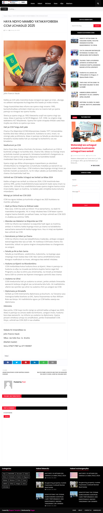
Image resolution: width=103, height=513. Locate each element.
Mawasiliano (97, 510)
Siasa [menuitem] (55, 3)
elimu (24, 483)
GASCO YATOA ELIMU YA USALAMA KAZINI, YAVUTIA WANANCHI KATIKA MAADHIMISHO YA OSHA (89, 41)
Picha (18, 480)
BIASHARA (11, 474)
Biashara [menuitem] (69, 3)
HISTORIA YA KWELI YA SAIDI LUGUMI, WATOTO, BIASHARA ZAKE (90, 104)
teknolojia (6, 487)
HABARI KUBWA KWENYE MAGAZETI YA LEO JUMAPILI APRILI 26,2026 (89, 94)
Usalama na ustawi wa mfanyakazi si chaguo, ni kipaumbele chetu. (89, 75)
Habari (10, 16)
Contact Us (88, 510)
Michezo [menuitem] (48, 3)
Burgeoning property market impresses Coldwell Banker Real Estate (55, 485)
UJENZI (5, 483)
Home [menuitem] (33, 3)
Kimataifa (12, 477)
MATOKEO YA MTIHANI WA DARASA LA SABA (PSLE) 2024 (55, 474)
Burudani (19, 474)
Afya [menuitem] (61, 3)
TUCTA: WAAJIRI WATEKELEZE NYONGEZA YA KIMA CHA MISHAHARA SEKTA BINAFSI (90, 52)
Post (6, 30)
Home (5, 16)
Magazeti (26, 477)
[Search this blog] (82, 25)
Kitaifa (19, 477)
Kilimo (5, 477)
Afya (4, 474)
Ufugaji (18, 483)
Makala (5, 480)
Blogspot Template (14, 510)
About (80, 510)
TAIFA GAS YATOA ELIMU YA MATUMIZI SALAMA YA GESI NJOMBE (89, 84)
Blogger (32, 510)
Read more (96, 165)
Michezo (12, 480)
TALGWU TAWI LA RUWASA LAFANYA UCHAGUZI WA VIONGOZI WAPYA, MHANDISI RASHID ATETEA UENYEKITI (90, 63)
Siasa (24, 480)
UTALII (11, 483)
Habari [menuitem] (40, 3)
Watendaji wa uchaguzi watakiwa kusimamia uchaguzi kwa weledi (83, 148)
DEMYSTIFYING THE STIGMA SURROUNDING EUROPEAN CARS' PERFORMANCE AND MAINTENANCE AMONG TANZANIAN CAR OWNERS (54, 499)
